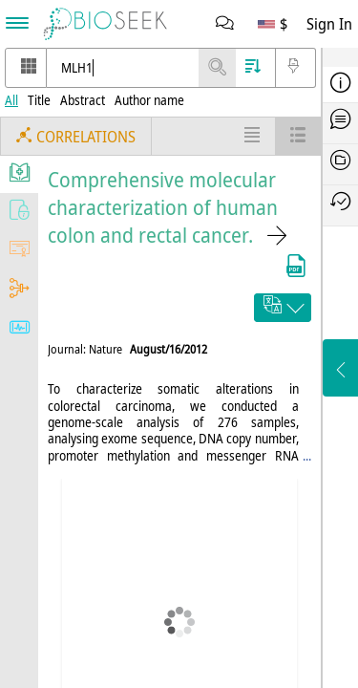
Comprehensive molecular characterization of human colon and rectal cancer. (163, 206)
